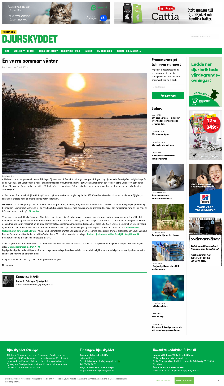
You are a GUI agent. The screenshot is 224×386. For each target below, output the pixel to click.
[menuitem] (6, 51)
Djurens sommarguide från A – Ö (24, 246)
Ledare (31, 51)
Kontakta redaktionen (129, 51)
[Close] (219, 380)
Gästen (89, 51)
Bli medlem (34, 211)
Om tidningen (104, 51)
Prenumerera (168, 95)
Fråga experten (47, 51)
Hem (7, 51)
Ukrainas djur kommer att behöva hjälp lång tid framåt (112, 234)
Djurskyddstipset (70, 51)
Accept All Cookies (184, 380)
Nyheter (18, 51)
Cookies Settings (163, 380)
